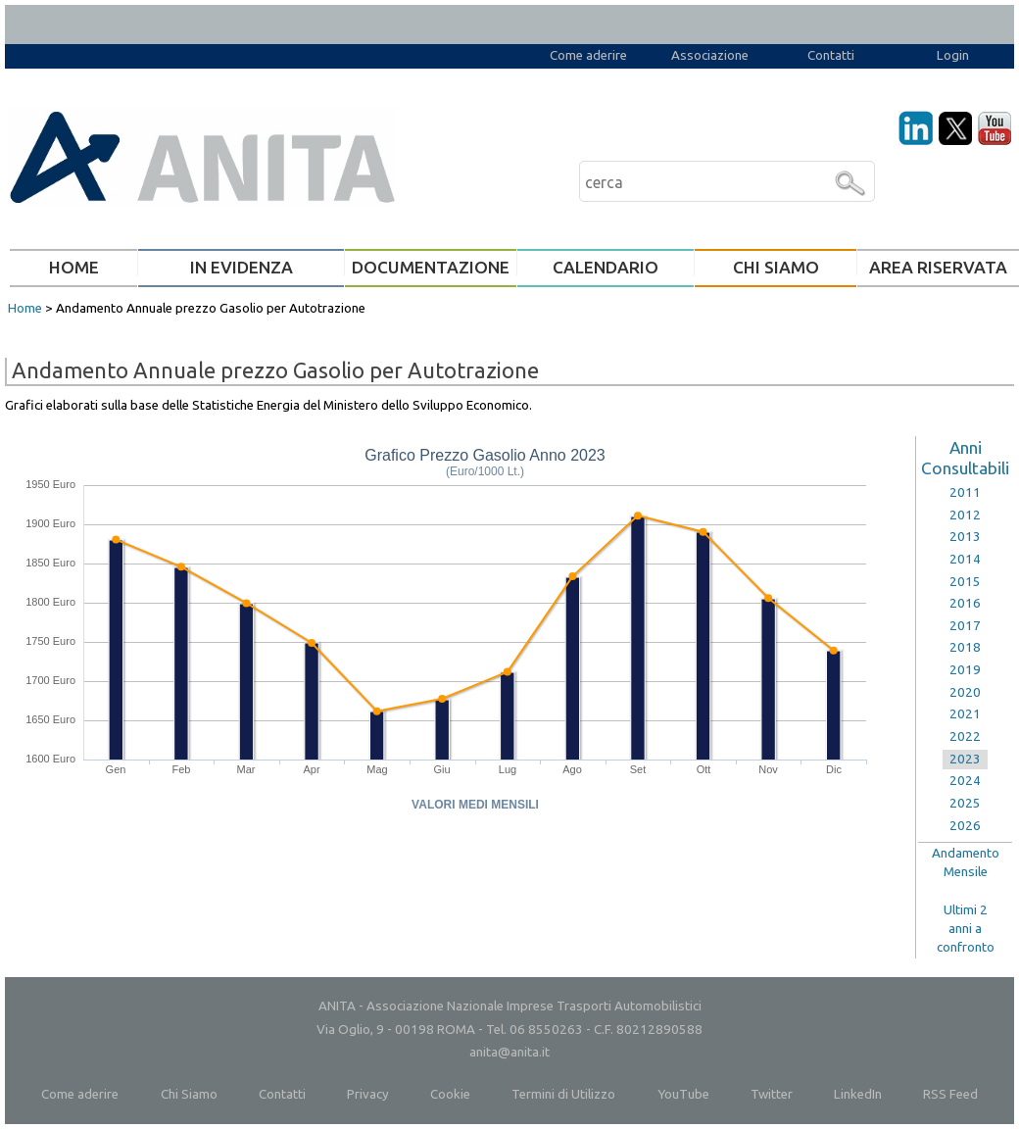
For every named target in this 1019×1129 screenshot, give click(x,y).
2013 (965, 536)
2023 (965, 759)
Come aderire (588, 55)
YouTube (683, 1094)
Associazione (709, 55)
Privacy (368, 1094)
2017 (965, 625)
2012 (965, 515)
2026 (965, 825)
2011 (965, 492)
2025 (965, 803)
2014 (965, 559)
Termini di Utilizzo (563, 1094)
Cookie (450, 1094)
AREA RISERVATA (938, 267)
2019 (965, 670)
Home (25, 308)
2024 (965, 780)
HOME (74, 267)
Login (953, 55)
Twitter (771, 1094)
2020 (965, 692)
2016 (965, 603)
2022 (965, 736)
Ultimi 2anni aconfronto (966, 928)
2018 (965, 647)
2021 (965, 714)
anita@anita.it (509, 1052)
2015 (965, 581)
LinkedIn (857, 1094)
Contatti (830, 55)
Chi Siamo (189, 1094)
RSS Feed (950, 1094)
